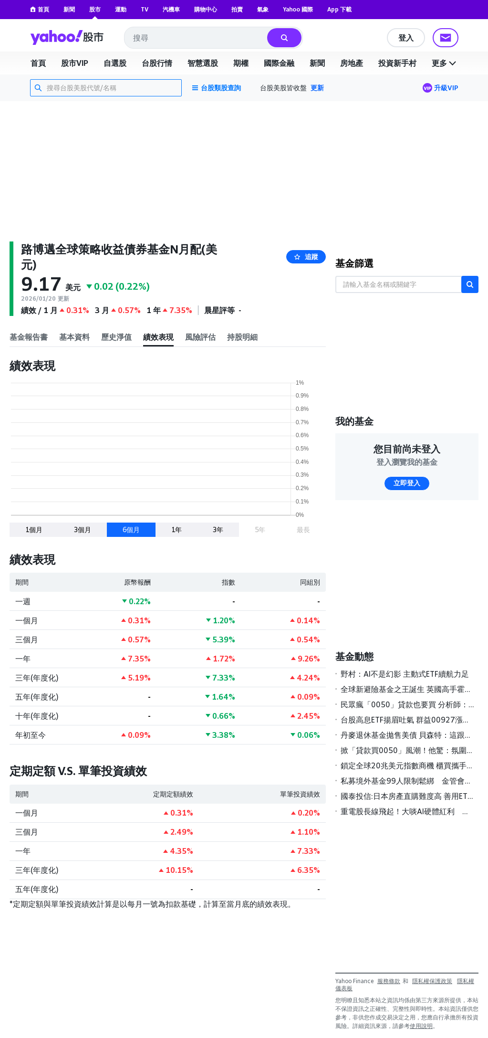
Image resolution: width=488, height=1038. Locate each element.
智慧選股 (202, 63)
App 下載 (339, 9)
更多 (445, 63)
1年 (176, 529)
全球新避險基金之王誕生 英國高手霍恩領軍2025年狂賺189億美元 (407, 689)
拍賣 (237, 9)
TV (144, 9)
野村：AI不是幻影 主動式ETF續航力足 (405, 674)
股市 (95, 9)
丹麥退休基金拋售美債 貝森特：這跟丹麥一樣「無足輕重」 (407, 735)
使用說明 (421, 1025)
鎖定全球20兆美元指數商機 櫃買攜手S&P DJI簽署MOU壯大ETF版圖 (407, 765)
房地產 (351, 63)
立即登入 (407, 483)
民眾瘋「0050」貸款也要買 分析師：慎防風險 (407, 704)
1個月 (33, 529)
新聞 (69, 9)
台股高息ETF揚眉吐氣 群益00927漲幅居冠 (407, 719)
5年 (260, 529)
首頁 (39, 9)
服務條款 (388, 981)
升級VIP (446, 88)
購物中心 (205, 9)
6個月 (131, 529)
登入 (406, 37)
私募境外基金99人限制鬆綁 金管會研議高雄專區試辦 (407, 781)
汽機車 (171, 9)
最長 (303, 529)
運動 (120, 9)
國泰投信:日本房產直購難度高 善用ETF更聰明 (407, 796)
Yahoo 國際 (298, 9)
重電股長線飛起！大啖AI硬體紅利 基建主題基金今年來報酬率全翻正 (407, 811)
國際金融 (279, 63)
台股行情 (157, 63)
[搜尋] (284, 37)
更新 (317, 88)
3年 (218, 529)
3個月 (82, 529)
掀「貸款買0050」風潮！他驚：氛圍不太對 (407, 750)
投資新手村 (397, 63)
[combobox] (196, 37)
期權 (241, 63)
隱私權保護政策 (432, 981)
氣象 (263, 9)
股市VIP (74, 63)
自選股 (115, 63)
